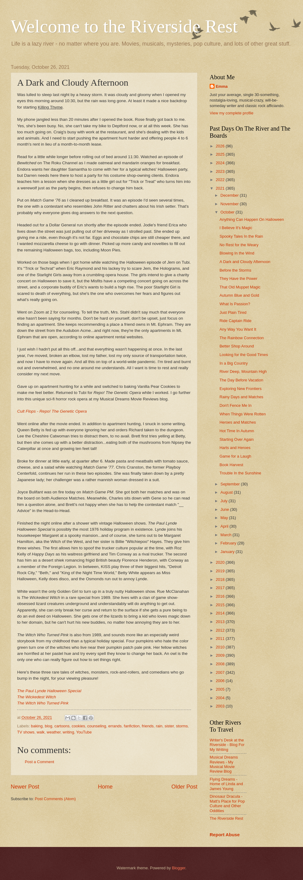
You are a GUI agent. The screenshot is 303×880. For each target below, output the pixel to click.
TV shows (26, 732)
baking (37, 726)
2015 (221, 605)
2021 (221, 188)
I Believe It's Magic (235, 227)
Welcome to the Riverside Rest (124, 26)
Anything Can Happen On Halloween (251, 219)
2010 (221, 647)
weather (54, 732)
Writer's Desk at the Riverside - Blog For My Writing (227, 745)
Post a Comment (39, 761)
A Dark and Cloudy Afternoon (244, 261)
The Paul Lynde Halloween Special (49, 691)
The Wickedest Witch (36, 697)
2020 (221, 562)
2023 (221, 171)
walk (41, 732)
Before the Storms (235, 270)
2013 (221, 621)
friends (148, 726)
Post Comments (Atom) (55, 798)
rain (159, 726)
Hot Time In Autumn (236, 431)
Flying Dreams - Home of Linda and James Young (226, 784)
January (227, 551)
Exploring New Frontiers (240, 388)
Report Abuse (225, 834)
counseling (96, 726)
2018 (221, 579)
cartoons (61, 726)
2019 (221, 571)
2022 (221, 179)
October (227, 212)
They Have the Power (238, 278)
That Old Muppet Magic (239, 287)
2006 (221, 680)
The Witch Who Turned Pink (43, 703)
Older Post (184, 787)
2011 (221, 638)
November (230, 204)
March (226, 535)
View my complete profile (231, 113)
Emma (222, 86)
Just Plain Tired (232, 312)
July (224, 501)
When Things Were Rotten (242, 414)
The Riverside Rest (226, 818)
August (227, 492)
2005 (221, 689)
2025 (221, 154)
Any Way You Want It (237, 329)
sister (169, 726)
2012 (221, 630)
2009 (221, 655)
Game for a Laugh (235, 456)
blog (48, 726)
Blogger (178, 868)
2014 (221, 613)
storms (182, 726)
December (230, 195)
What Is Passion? (234, 304)
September (230, 484)
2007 (221, 672)
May (224, 517)
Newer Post (25, 787)
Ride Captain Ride (235, 320)
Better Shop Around (236, 346)
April (224, 526)
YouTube (84, 732)
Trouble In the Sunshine (240, 473)
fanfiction (132, 726)
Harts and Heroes (234, 447)
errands (115, 726)
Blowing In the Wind (236, 253)
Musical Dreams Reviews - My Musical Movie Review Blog (224, 764)
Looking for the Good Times (243, 354)
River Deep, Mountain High (243, 371)
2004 (221, 698)
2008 (221, 664)
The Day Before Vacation (241, 380)
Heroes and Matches (237, 422)
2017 (221, 587)
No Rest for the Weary (238, 245)
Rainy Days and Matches (241, 397)
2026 (221, 146)
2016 (221, 596)
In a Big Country (233, 363)
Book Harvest (231, 464)
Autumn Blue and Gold (239, 295)
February (228, 543)
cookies (78, 726)
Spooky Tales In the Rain (241, 236)
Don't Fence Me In (235, 405)
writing (68, 732)
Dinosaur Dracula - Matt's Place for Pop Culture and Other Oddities (227, 803)
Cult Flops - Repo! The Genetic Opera (52, 411)
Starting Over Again (236, 439)
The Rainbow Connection (241, 338)
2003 (221, 706)
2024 (221, 163)
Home (105, 787)
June (225, 509)
